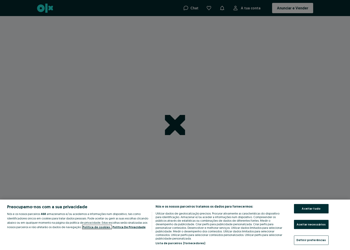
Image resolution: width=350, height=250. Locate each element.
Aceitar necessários (311, 224)
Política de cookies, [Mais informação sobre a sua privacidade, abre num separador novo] (97, 227)
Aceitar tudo (311, 208)
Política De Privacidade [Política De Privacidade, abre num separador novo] (129, 227)
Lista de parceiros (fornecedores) (180, 243)
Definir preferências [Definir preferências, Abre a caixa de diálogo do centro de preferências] (311, 240)
